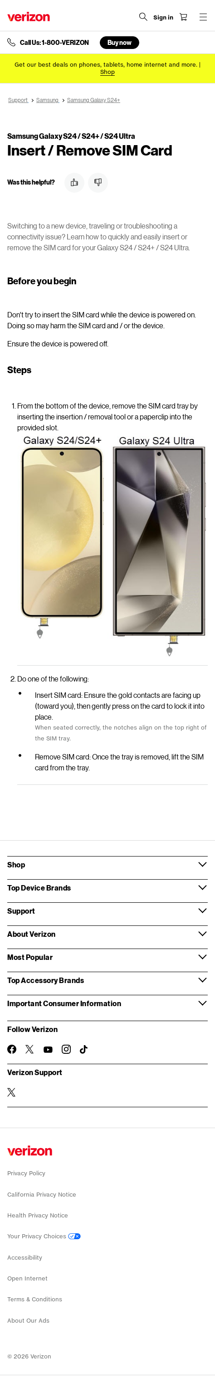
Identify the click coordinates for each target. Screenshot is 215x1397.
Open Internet (27, 1278)
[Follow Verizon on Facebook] (11, 1049)
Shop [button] (16, 864)
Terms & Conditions (34, 1299)
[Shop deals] (107, 71)
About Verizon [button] (31, 934)
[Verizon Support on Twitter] (11, 1092)
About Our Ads (28, 1320)
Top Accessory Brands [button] (45, 980)
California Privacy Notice (41, 1194)
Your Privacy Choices (44, 1236)
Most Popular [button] (30, 957)
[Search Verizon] (143, 17)
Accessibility (24, 1257)
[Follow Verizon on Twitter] (29, 1049)
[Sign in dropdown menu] (163, 17)
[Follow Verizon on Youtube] (48, 1049)
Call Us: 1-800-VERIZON (54, 42)
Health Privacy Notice (37, 1215)
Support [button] (21, 910)
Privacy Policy (26, 1173)
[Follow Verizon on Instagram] (66, 1049)
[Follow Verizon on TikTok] (84, 1049)
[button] (74, 183)
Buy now (120, 42)
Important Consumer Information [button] (64, 1003)
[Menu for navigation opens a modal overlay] (203, 17)
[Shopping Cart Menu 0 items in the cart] (183, 17)
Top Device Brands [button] (39, 887)
